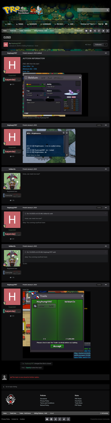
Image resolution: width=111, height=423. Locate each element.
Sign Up (100, 24)
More (71, 24)
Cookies (22, 419)
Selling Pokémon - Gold (30, 46)
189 (12, 84)
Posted (30, 53)
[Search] (86, 10)
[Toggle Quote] (26, 213)
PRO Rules (59, 24)
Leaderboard (46, 24)
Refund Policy (44, 405)
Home (8, 24)
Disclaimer (43, 399)
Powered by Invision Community (99, 419)
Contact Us (15, 419)
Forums (19, 24)
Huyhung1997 (12, 53)
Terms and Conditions (47, 403)
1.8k (12, 200)
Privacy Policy (44, 401)
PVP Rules (78, 405)
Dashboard (32, 24)
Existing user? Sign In (88, 24)
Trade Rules (78, 403)
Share (88, 44)
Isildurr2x (12, 169)
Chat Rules (78, 401)
